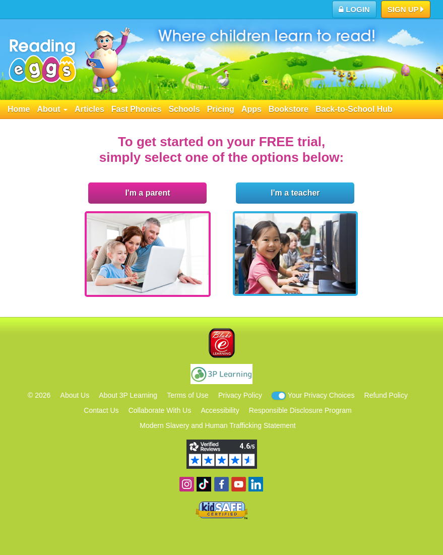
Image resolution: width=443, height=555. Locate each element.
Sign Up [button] (406, 10)
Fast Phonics (136, 109)
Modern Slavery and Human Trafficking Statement (217, 425)
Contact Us (101, 410)
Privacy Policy (240, 395)
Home (19, 109)
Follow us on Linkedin (255, 484)
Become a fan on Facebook (221, 484)
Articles (89, 109)
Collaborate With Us (160, 410)
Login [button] (354, 9)
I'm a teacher (295, 193)
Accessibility (220, 410)
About (52, 109)
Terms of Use (187, 395)
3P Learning (221, 374)
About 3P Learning (128, 395)
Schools (184, 109)
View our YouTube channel (238, 484)
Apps (251, 109)
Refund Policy (386, 395)
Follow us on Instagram (186, 484)
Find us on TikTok (204, 484)
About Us (75, 395)
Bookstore (288, 109)
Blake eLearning (222, 343)
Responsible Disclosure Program (300, 410)
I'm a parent (147, 193)
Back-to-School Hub (354, 109)
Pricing (220, 109)
